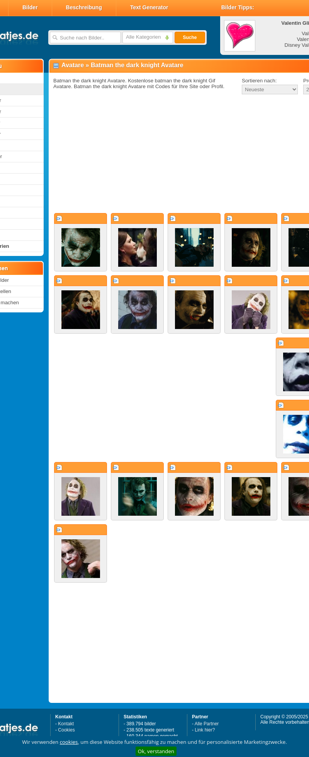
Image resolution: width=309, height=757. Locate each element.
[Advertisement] (164, 154)
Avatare (72, 65)
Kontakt (66, 723)
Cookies (66, 730)
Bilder (30, 7)
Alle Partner (207, 723)
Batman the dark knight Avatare (137, 65)
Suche (190, 37)
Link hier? (205, 730)
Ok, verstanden (156, 751)
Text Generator (149, 7)
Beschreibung (84, 7)
